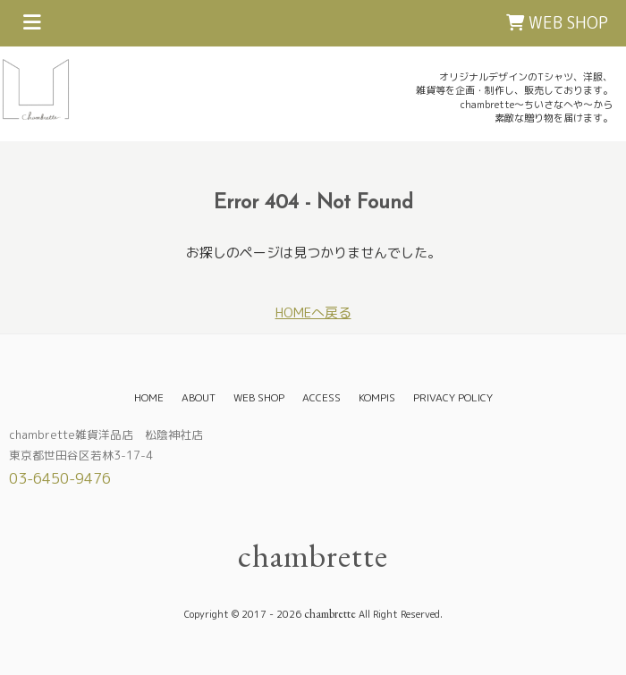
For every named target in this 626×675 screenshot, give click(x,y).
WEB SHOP (557, 23)
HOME (149, 397)
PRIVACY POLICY (453, 397)
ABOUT (199, 397)
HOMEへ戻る (313, 312)
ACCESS (321, 397)
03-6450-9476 (60, 478)
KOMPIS (377, 397)
